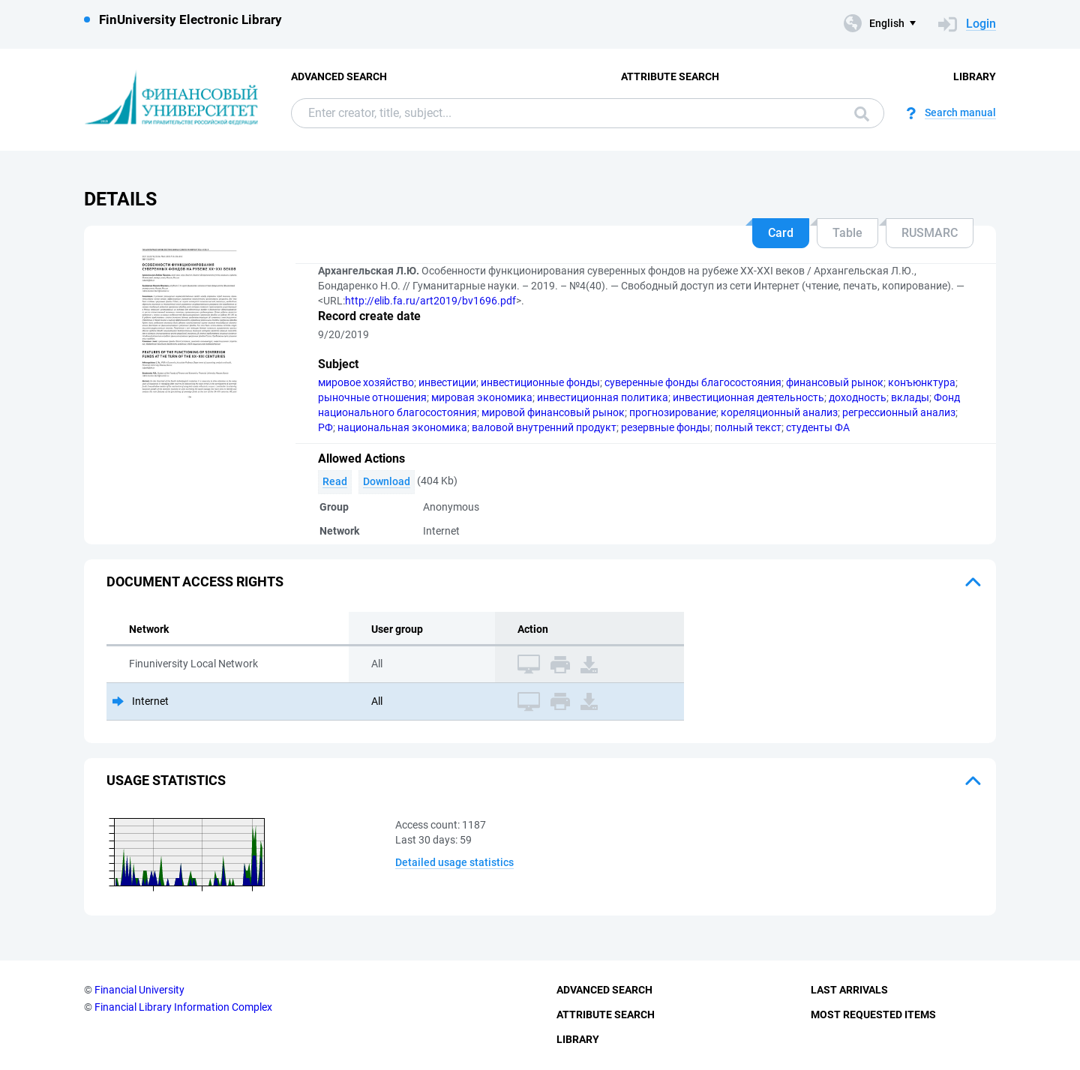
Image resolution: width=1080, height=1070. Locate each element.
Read (334, 481)
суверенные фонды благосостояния (693, 382)
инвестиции (447, 382)
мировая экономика (481, 397)
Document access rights (195, 581)
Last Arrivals (849, 990)
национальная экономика (402, 427)
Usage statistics (166, 780)
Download (386, 481)
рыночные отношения (372, 397)
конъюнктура (922, 382)
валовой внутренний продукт (544, 427)
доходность (857, 397)
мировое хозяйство (366, 382)
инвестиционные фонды (540, 382)
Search (861, 113)
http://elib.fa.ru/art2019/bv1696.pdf (430, 301)
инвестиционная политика (602, 397)
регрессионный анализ (899, 412)
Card (781, 233)
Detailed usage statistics (454, 862)
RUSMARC (930, 233)
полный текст (748, 427)
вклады (910, 397)
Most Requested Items (873, 1015)
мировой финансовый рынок (553, 412)
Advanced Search (339, 76)
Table (847, 233)
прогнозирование (672, 412)
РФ (325, 427)
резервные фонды (665, 427)
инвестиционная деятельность (748, 397)
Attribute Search (670, 76)
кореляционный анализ (779, 412)
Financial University (139, 990)
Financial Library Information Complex (183, 1007)
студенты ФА (818, 427)
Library (974, 76)
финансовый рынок (835, 382)
